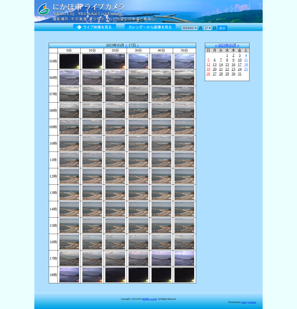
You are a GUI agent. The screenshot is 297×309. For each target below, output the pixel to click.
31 (240, 74)
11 (246, 60)
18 (246, 64)
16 (233, 64)
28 (221, 74)
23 (233, 69)
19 (208, 69)
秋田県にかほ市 (149, 299)
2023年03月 (227, 45)
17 (240, 64)
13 (214, 64)
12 (208, 64)
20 (214, 69)
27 (214, 74)
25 (246, 69)
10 (240, 60)
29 (227, 74)
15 (227, 64)
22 (227, 69)
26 (208, 74)
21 (221, 69)
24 (240, 69)
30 (233, 74)
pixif (244, 302)
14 (221, 64)
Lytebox (252, 302)
